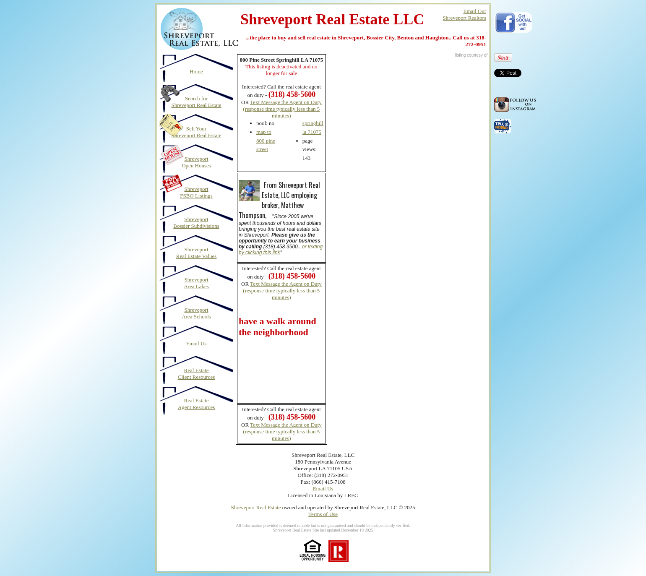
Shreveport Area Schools (196, 313)
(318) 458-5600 (291, 276)
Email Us (196, 343)
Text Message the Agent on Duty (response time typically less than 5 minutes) (282, 109)
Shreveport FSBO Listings (196, 192)
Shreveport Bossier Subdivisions (196, 222)
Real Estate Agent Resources (196, 403)
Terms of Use (323, 514)
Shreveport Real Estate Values (196, 252)
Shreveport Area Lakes (196, 282)
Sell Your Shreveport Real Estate (196, 131)
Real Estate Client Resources (196, 373)
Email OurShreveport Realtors (464, 14)
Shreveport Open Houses (196, 162)
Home (196, 71)
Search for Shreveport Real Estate (196, 101)
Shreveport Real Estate (256, 507)
